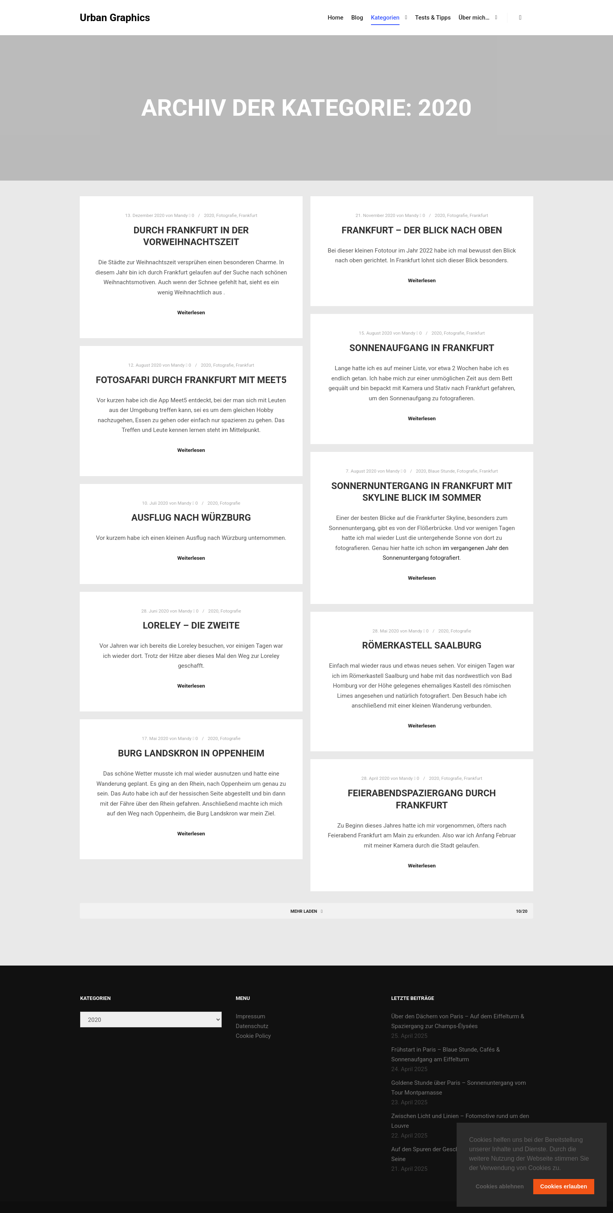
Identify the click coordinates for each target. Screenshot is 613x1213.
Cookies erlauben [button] (563, 1186)
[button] (564, 1168)
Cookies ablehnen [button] (500, 1186)
